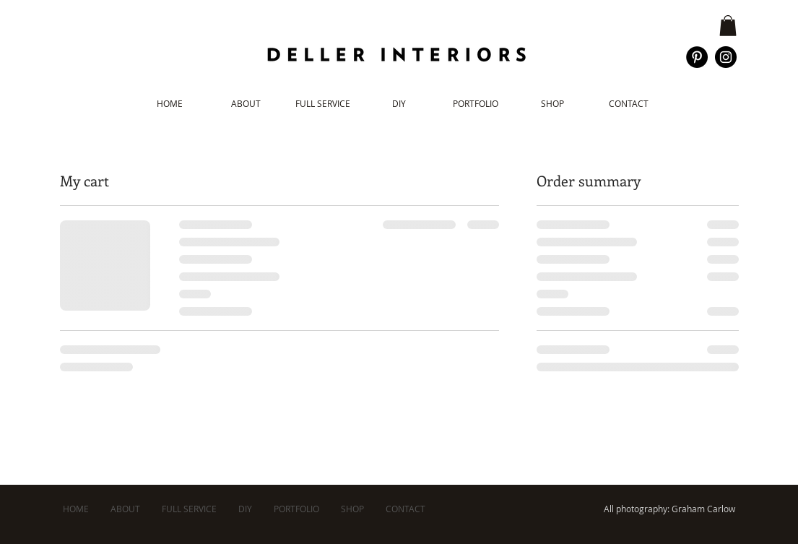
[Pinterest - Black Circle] (697, 57)
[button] (728, 25)
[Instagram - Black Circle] (726, 57)
